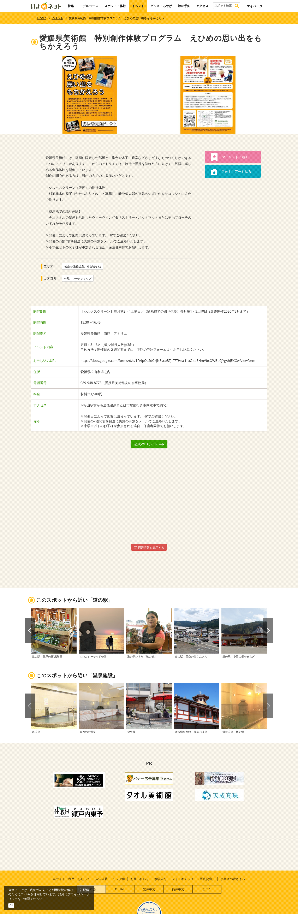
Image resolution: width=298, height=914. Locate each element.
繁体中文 (149, 889)
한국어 (207, 889)
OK (11, 905)
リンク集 (119, 879)
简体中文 (178, 889)
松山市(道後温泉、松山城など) (82, 266)
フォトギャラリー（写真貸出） (193, 879)
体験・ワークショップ (77, 278)
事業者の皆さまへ (232, 879)
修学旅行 (160, 879)
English (120, 889)
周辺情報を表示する (149, 547)
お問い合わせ (139, 879)
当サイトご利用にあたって (71, 879)
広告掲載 (101, 879)
